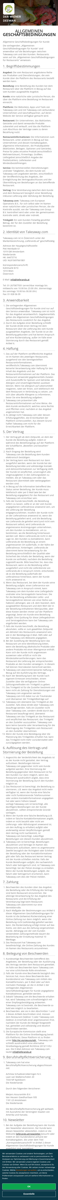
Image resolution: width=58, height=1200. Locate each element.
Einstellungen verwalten (26, 1170)
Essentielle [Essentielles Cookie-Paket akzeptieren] (28, 1194)
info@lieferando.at (19, 279)
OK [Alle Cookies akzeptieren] (29, 1186)
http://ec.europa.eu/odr (24, 1040)
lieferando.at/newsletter (28, 1133)
